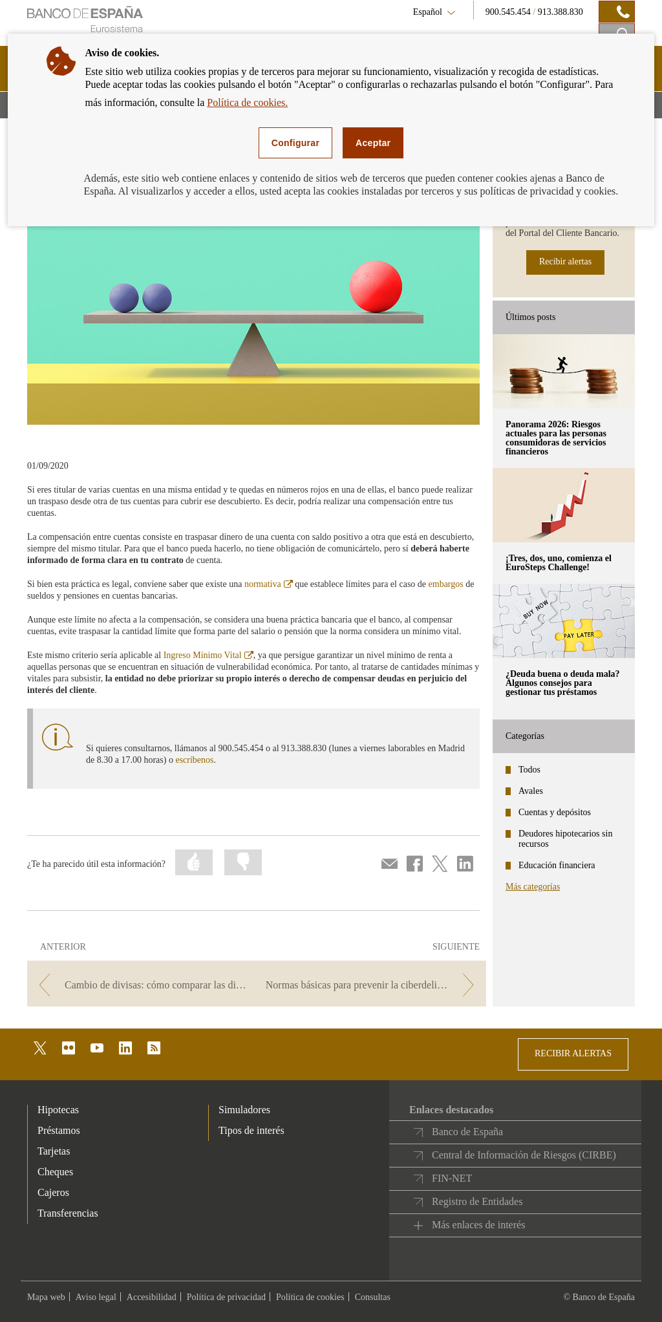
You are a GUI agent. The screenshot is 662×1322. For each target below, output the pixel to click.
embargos (446, 584)
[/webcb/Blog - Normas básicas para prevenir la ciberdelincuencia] (373, 985)
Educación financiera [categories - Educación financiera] (556, 865)
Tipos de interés (251, 1130)
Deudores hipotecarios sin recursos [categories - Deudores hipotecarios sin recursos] (565, 839)
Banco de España (467, 1131)
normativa (268, 584)
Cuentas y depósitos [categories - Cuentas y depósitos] (554, 812)
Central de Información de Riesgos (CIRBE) (524, 1154)
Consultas (372, 1297)
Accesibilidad (151, 1297)
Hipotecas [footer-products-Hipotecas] (58, 1109)
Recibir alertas (565, 261)
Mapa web (46, 1297)
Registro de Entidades (477, 1201)
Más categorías (533, 886)
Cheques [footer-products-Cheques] (55, 1171)
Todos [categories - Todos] (529, 769)
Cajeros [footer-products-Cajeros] (53, 1192)
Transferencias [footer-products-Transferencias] (67, 1213)
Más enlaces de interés (478, 1224)
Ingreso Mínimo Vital (208, 655)
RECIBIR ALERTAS (573, 1053)
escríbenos (194, 760)
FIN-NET (452, 1178)
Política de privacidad (226, 1297)
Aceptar (373, 143)
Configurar (295, 143)
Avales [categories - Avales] (530, 791)
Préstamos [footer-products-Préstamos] (58, 1130)
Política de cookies (310, 1297)
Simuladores (244, 1109)
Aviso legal (96, 1297)
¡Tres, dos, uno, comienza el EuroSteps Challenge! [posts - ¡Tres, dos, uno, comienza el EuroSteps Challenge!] (559, 562)
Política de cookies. (247, 102)
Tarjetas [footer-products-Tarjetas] (53, 1151)
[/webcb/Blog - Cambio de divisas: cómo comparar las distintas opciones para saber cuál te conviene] (141, 985)
